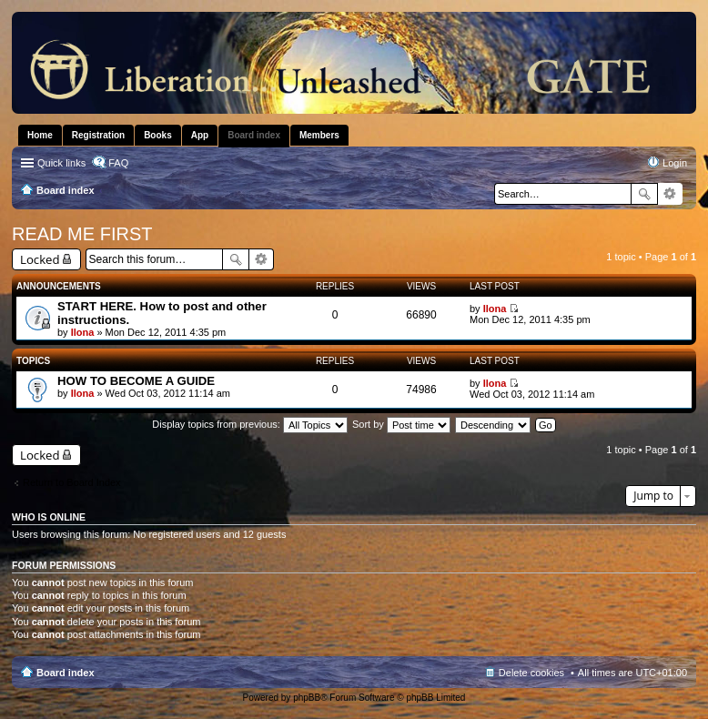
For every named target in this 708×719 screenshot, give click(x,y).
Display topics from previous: (250, 424)
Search (644, 194)
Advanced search (670, 194)
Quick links (61, 162)
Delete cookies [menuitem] (531, 672)
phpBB (306, 698)
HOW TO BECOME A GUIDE (136, 381)
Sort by (401, 424)
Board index (65, 672)
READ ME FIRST (82, 234)
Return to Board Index (72, 482)
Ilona (83, 332)
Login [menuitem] (674, 162)
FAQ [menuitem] (118, 162)
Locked (40, 259)
